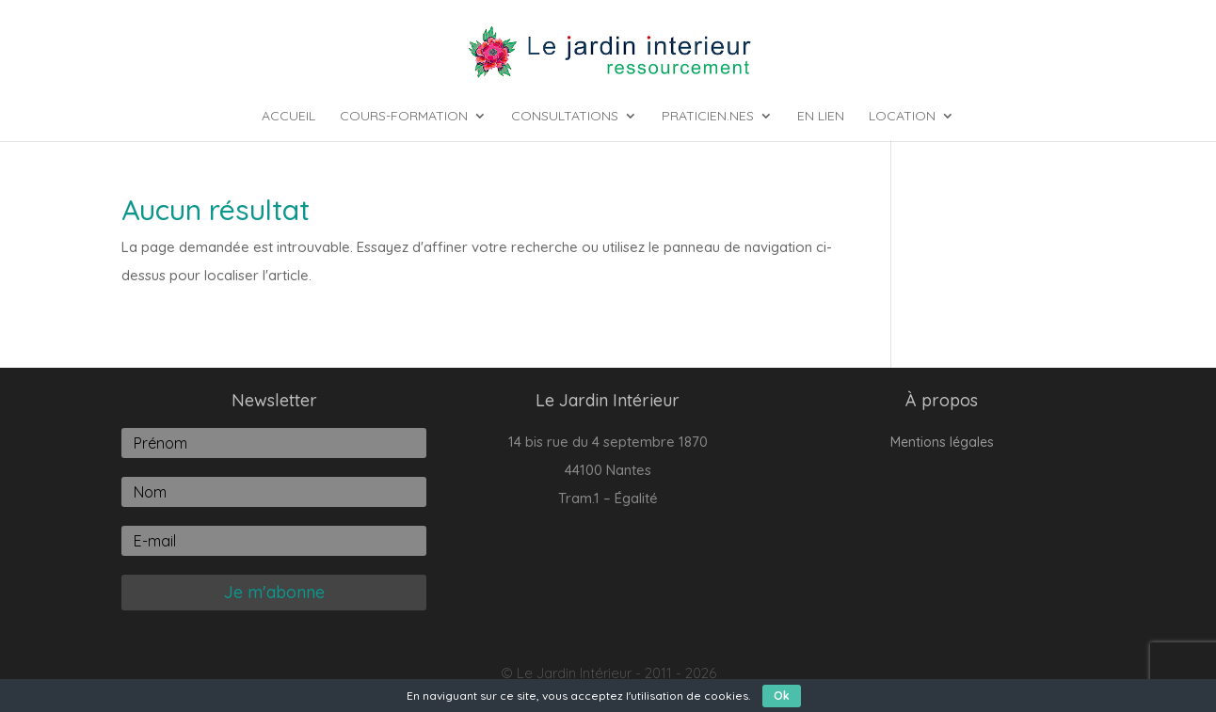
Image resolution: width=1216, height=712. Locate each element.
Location (902, 116)
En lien (820, 116)
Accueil (288, 116)
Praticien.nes (708, 116)
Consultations (564, 116)
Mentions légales (942, 443)
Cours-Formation (404, 116)
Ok (782, 695)
